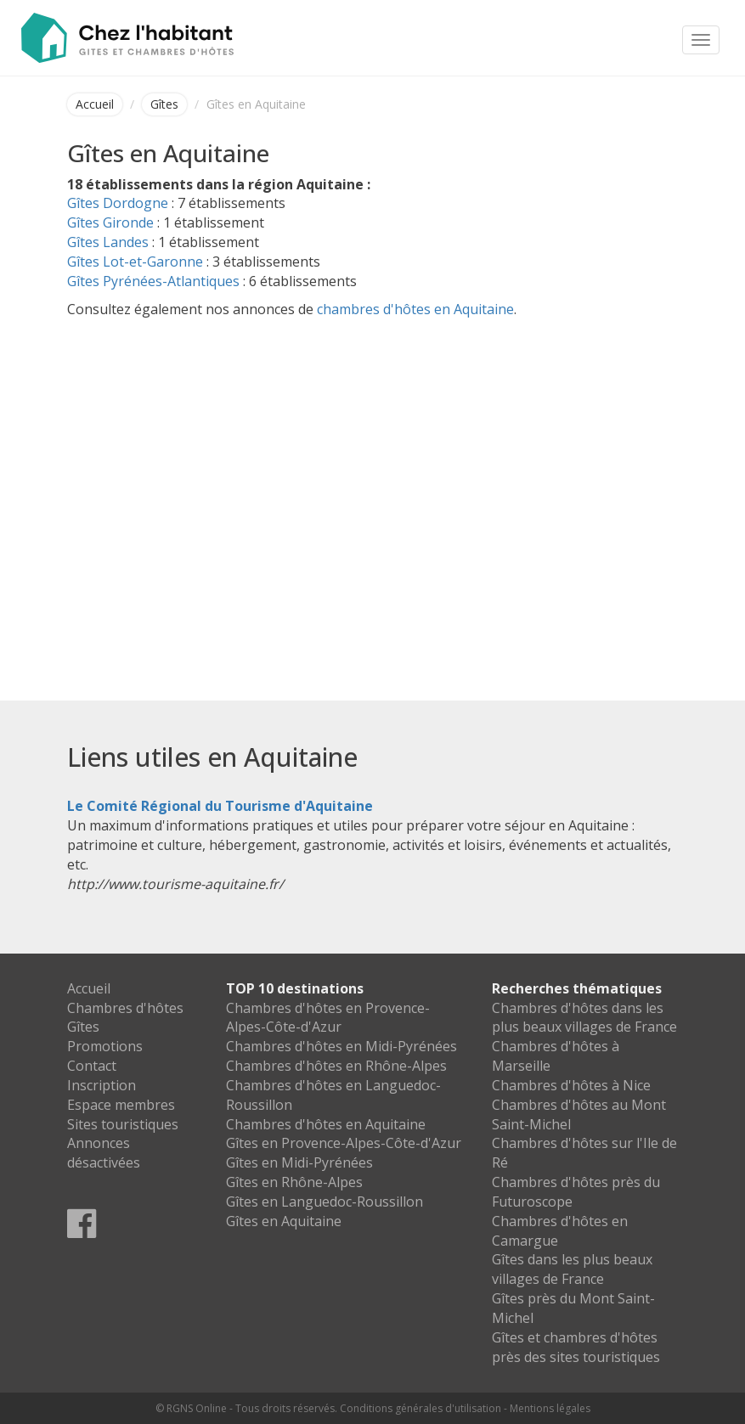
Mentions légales (550, 1408)
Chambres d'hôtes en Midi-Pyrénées (341, 1046)
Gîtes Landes (108, 242)
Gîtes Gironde (110, 222)
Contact (91, 1065)
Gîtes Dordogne (117, 203)
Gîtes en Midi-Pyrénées (299, 1162)
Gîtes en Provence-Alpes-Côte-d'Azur (343, 1143)
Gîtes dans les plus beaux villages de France (572, 1269)
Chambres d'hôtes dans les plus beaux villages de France (584, 1018)
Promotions (105, 1046)
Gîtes (164, 104)
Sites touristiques (122, 1124)
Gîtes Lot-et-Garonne (135, 261)
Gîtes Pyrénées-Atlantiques (153, 281)
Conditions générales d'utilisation (420, 1408)
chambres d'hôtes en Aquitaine (415, 309)
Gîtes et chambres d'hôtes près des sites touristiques (576, 1347)
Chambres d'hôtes (125, 1008)
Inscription (101, 1085)
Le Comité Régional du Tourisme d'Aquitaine (220, 805)
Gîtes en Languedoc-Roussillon (324, 1201)
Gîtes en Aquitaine (283, 1221)
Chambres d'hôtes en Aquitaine (326, 1124)
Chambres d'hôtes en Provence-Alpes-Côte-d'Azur (328, 1018)
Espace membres (121, 1104)
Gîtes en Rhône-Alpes (294, 1182)
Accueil (95, 104)
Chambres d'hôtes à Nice (571, 1085)
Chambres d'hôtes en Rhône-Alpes (336, 1065)
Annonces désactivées (103, 1153)
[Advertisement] (373, 480)
